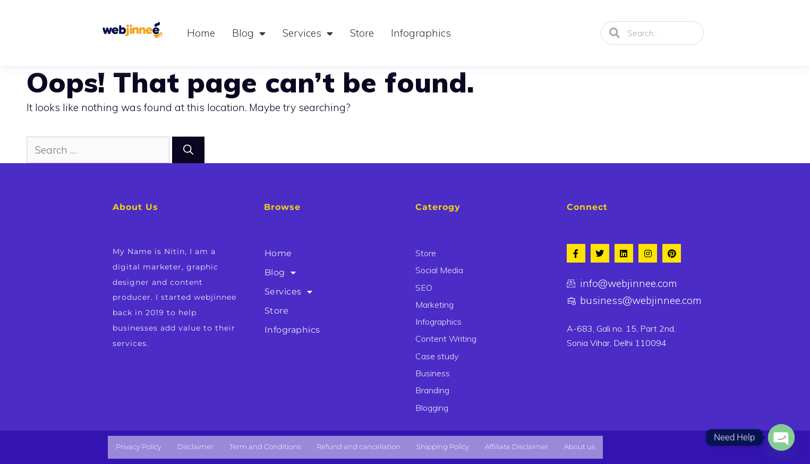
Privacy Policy (138, 447)
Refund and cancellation (358, 447)
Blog (249, 33)
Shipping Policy (442, 447)
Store (362, 33)
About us (579, 447)
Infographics (421, 33)
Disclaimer (195, 447)
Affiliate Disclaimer (516, 447)
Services (308, 33)
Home (201, 33)
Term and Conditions (265, 447)
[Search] (188, 150)
